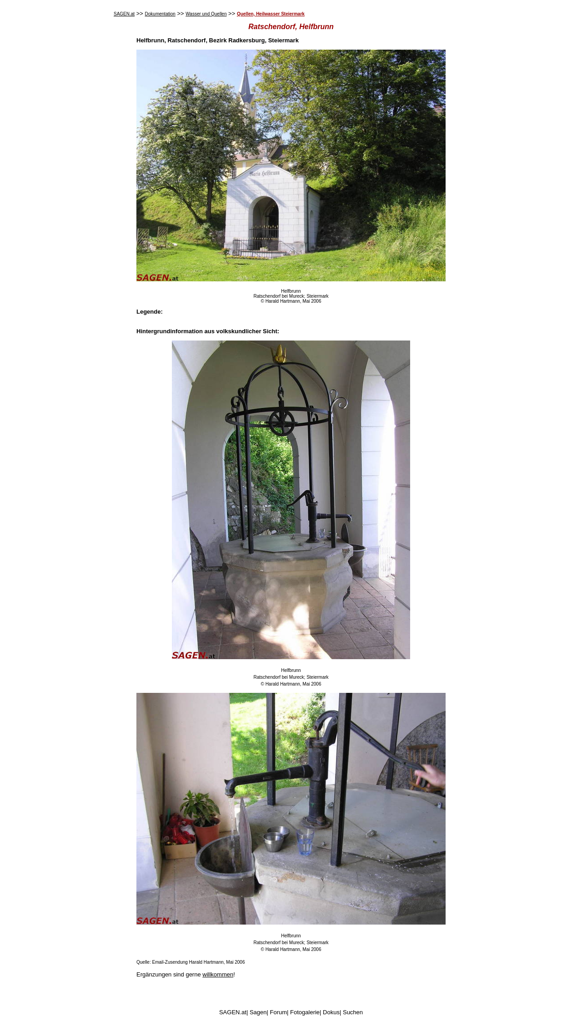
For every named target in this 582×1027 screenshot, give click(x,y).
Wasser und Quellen (206, 13)
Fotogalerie (305, 1012)
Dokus (331, 1012)
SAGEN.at (124, 13)
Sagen (258, 1012)
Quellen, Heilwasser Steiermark (271, 13)
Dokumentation (160, 13)
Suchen (353, 1012)
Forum (278, 1012)
